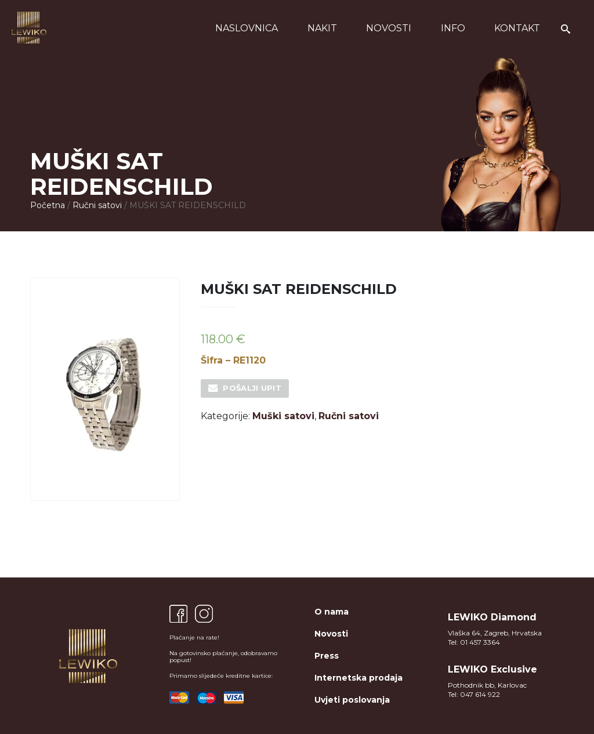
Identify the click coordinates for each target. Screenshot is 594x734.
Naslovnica (246, 28)
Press (326, 656)
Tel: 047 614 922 (474, 694)
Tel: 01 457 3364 (474, 642)
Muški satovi (283, 415)
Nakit (322, 28)
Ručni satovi (97, 205)
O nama (331, 611)
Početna (47, 205)
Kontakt (517, 28)
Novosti (388, 28)
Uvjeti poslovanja (352, 700)
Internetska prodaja (358, 678)
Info (453, 28)
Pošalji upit (252, 388)
